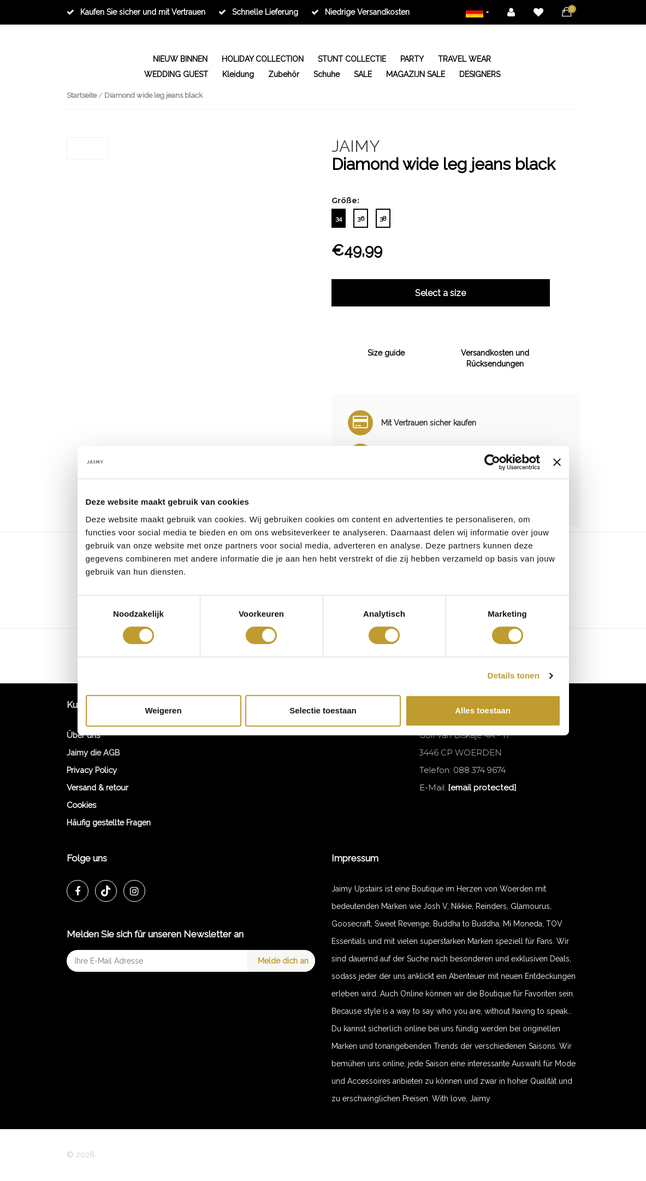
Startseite (82, 95)
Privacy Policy (92, 770)
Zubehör (283, 74)
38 (383, 218)
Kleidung (238, 74)
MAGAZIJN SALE (415, 74)
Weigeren (163, 710)
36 (360, 218)
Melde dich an (283, 960)
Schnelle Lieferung (258, 12)
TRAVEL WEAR (464, 59)
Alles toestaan (483, 710)
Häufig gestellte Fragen (109, 822)
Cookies (81, 805)
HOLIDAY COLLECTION (263, 59)
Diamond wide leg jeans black (153, 95)
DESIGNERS (479, 74)
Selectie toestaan (323, 710)
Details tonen (514, 675)
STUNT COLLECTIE (352, 59)
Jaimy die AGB (93, 752)
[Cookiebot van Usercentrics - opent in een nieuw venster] (492, 462)
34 (338, 218)
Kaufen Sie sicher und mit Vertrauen (136, 12)
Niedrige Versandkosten (360, 12)
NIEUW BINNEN (180, 59)
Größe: (345, 200)
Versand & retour (97, 787)
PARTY (412, 59)
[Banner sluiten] (557, 462)
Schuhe (326, 74)
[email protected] (482, 787)
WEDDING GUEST (176, 74)
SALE (363, 74)
